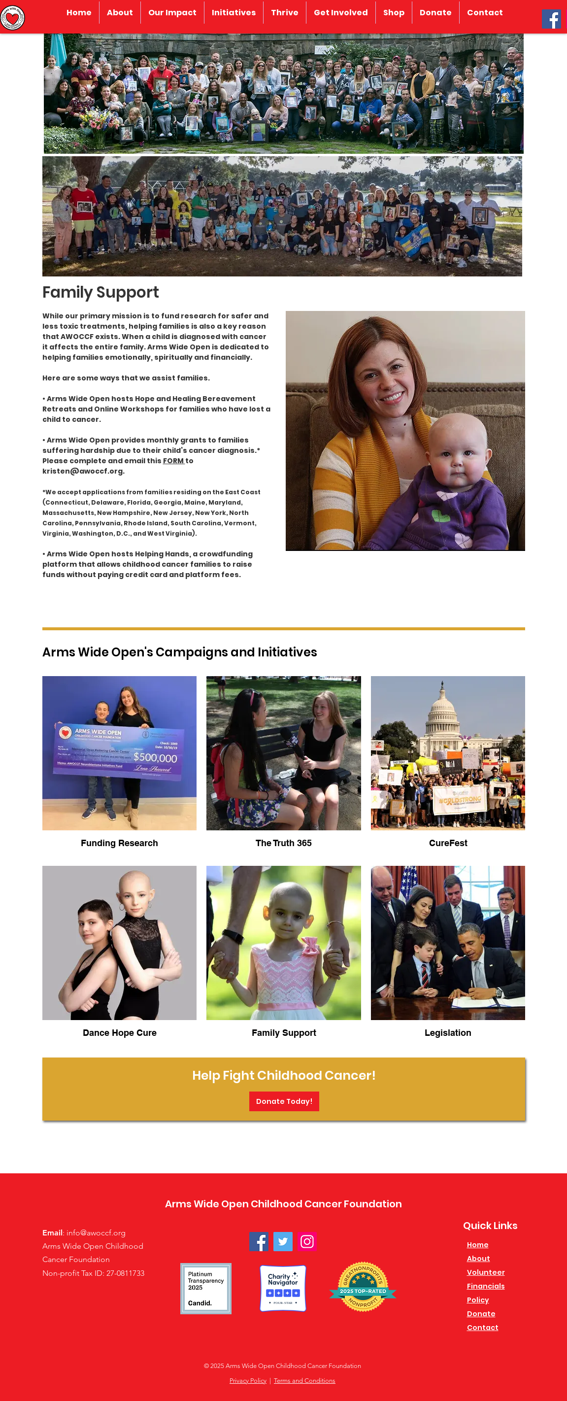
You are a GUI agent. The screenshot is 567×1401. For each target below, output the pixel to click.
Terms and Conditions (304, 1380)
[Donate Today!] (284, 1101)
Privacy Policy (248, 1380)
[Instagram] (307, 1241)
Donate (481, 1314)
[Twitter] (283, 1241)
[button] (120, 12)
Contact (483, 1328)
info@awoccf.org (96, 1232)
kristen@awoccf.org (82, 471)
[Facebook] (551, 19)
